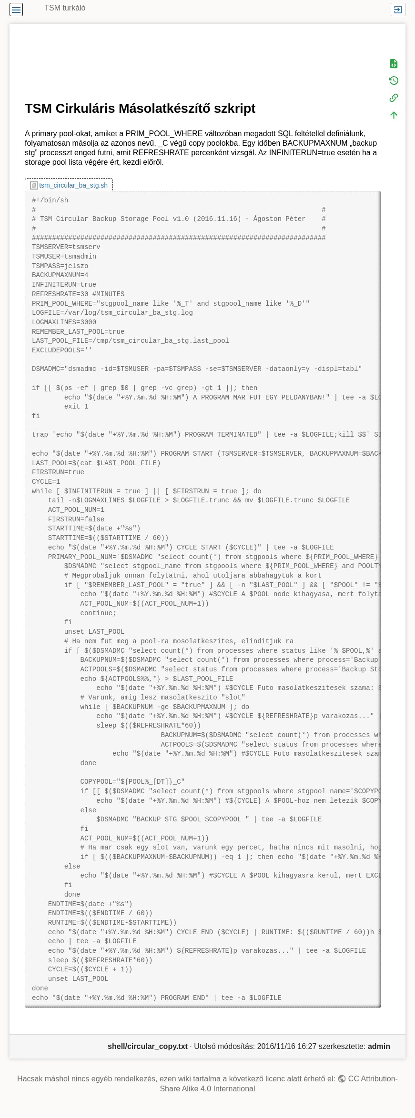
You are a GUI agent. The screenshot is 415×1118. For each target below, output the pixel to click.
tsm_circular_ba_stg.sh (73, 185)
